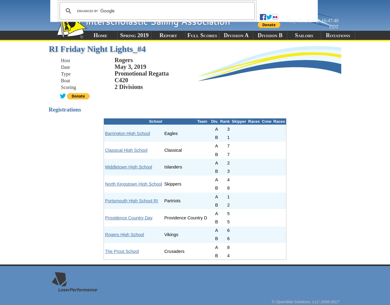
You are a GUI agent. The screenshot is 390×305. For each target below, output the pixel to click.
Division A (236, 35)
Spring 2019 (134, 35)
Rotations (338, 35)
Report (168, 35)
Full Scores (202, 35)
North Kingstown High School (133, 184)
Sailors (304, 35)
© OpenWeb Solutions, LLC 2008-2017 (305, 302)
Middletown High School (128, 167)
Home (100, 35)
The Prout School (122, 251)
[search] (156, 11)
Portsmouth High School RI (131, 200)
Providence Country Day (129, 217)
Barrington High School (127, 133)
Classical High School (126, 150)
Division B (270, 35)
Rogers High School (124, 234)
